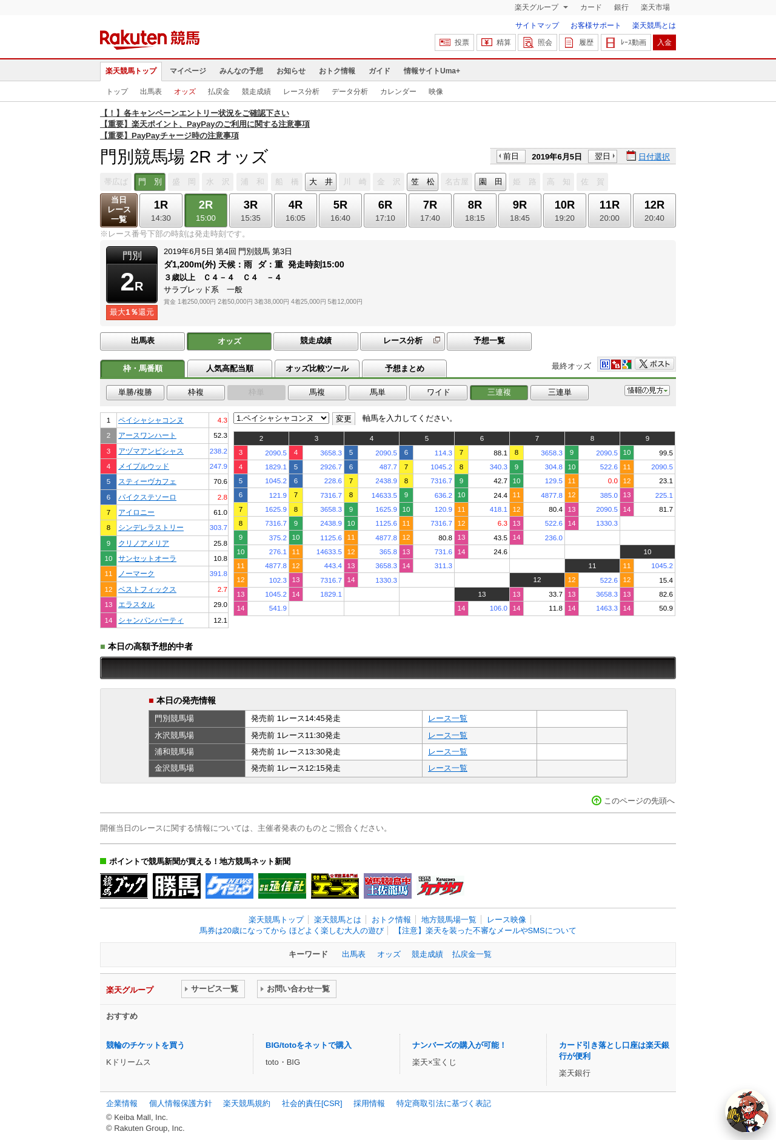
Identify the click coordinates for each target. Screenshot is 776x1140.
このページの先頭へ (639, 800)
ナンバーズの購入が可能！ (459, 1045)
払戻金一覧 (472, 954)
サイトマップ (537, 25)
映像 (436, 91)
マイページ (188, 71)
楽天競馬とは (654, 25)
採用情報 (369, 1103)
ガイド (379, 71)
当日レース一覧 (119, 209)
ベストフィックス (147, 589)
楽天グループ (537, 7)
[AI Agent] (747, 1111)
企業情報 (122, 1103)
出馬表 (151, 91)
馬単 (378, 392)
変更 (344, 418)
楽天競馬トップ (130, 71)
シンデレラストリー (151, 527)
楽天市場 (655, 7)
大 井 (321, 181)
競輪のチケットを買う (145, 1045)
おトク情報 (337, 71)
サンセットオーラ (147, 558)
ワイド (438, 392)
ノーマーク (136, 573)
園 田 (491, 181)
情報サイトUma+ (432, 71)
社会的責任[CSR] (312, 1103)
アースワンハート (147, 435)
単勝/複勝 (135, 392)
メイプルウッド (143, 466)
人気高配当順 (229, 368)
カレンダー (398, 91)
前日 (511, 156)
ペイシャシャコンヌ (151, 420)
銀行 (621, 7)
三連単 (560, 392)
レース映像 (506, 919)
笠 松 (423, 181)
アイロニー (136, 512)
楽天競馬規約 (246, 1103)
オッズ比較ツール (317, 368)
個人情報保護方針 (180, 1103)
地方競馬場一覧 (449, 919)
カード (591, 7)
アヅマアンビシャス (151, 451)
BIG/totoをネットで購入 (309, 1045)
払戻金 (219, 91)
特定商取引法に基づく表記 (443, 1103)
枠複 (196, 392)
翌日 (602, 156)
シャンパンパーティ (151, 620)
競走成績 (256, 91)
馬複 (317, 392)
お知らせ (291, 71)
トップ (117, 91)
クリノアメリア (143, 543)
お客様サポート (595, 25)
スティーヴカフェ (147, 481)
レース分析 (301, 91)
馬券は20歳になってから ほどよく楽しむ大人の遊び (291, 930)
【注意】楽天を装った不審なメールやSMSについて (485, 930)
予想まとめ (404, 368)
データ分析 (350, 91)
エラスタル (136, 604)
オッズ (185, 91)
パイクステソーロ (147, 497)
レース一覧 (447, 718)
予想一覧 (489, 340)
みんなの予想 (241, 71)
